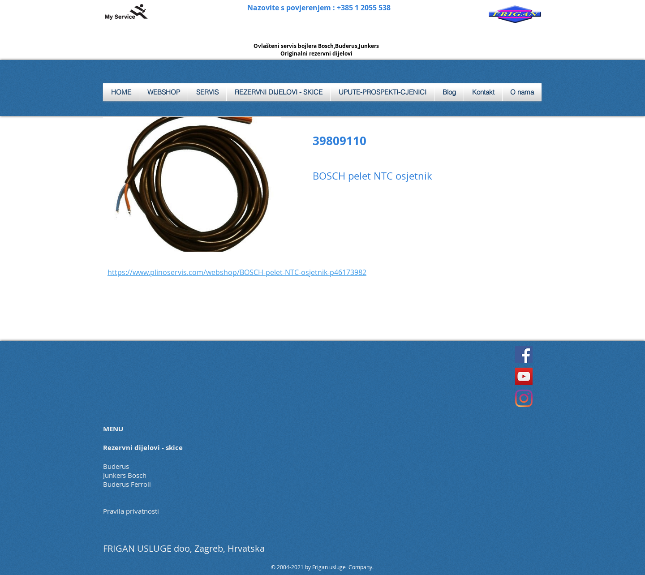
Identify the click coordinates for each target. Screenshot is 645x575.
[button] (207, 92)
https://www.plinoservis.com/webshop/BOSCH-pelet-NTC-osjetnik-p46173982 (237, 272)
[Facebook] (524, 354)
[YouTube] (524, 376)
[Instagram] (524, 398)
